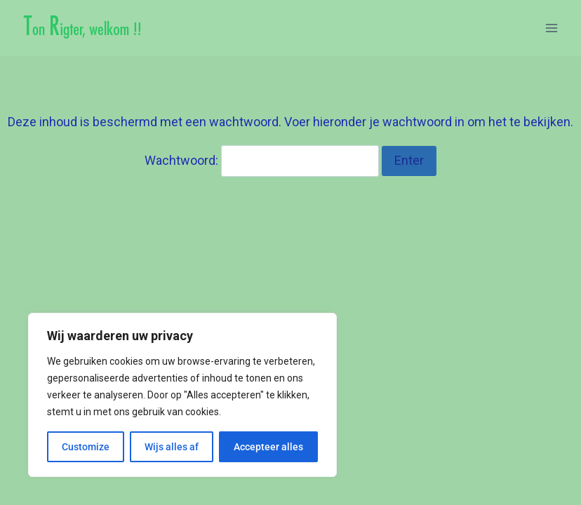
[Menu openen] (551, 28)
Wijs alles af (172, 446)
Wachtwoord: (262, 160)
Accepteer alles (268, 446)
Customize (85, 446)
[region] (182, 395)
